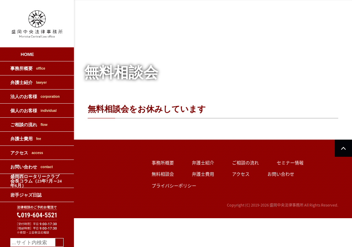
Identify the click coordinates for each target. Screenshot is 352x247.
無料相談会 (163, 173)
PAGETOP (343, 148)
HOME (27, 54)
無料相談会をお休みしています (147, 109)
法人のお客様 (35, 96)
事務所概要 (27, 68)
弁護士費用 (25, 138)
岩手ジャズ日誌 (26, 195)
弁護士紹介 (28, 82)
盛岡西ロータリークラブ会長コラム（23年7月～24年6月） (36, 181)
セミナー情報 (290, 162)
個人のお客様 (33, 110)
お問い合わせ (31, 166)
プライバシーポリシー (174, 185)
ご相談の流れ (28, 124)
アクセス (26, 152)
